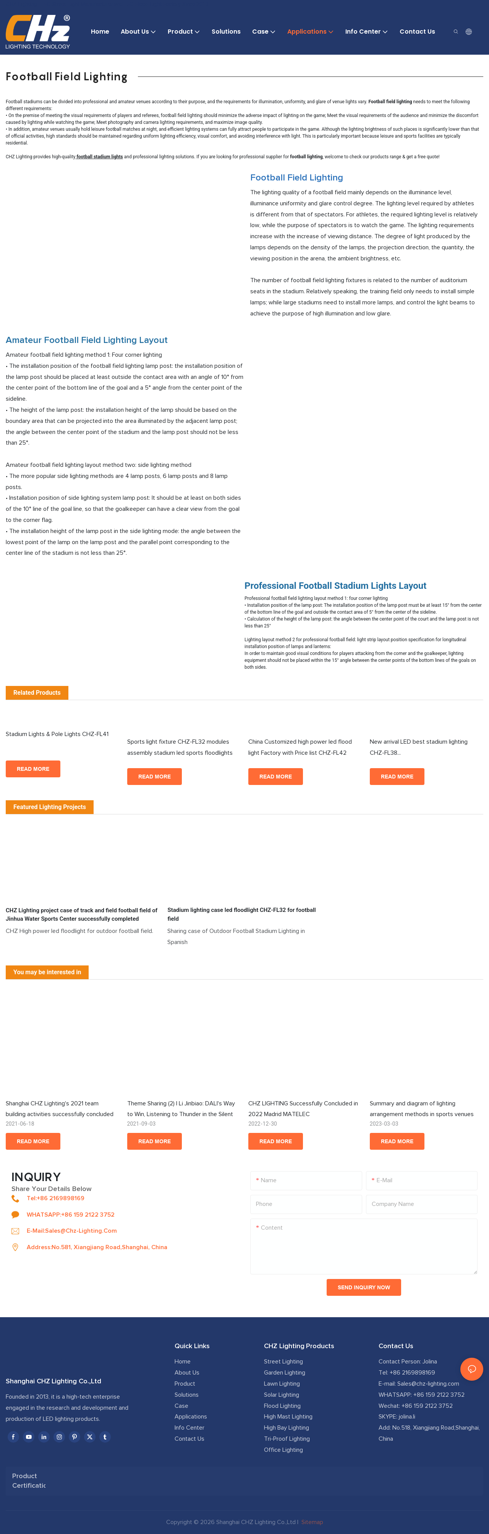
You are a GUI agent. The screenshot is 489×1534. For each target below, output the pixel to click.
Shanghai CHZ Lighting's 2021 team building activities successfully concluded (59, 1109)
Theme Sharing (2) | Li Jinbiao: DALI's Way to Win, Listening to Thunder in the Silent (181, 1109)
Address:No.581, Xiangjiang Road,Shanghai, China (97, 1247)
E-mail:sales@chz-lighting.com (72, 1231)
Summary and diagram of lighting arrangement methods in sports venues (422, 1109)
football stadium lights (100, 156)
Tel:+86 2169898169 (55, 1198)
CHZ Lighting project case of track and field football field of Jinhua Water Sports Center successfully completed (81, 915)
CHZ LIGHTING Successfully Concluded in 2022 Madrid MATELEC (303, 1109)
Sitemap (311, 1522)
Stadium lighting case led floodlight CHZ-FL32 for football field (241, 914)
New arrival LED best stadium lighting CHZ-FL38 (426, 749)
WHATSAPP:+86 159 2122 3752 (71, 1215)
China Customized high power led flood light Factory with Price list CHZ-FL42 (300, 747)
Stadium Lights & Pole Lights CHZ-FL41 (62, 741)
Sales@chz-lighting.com (428, 1384)
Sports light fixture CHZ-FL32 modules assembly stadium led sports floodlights (180, 747)
